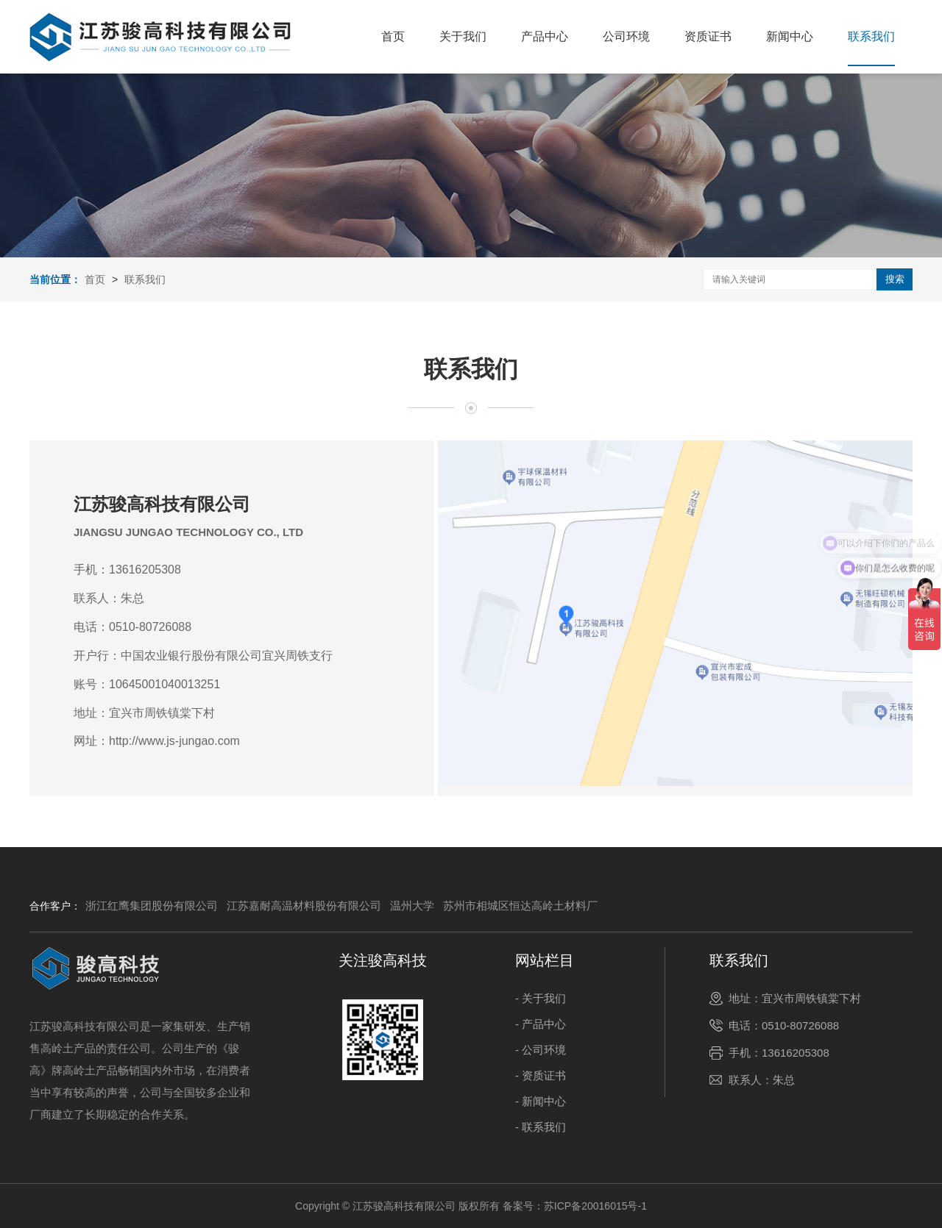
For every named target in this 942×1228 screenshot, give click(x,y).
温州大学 (412, 905)
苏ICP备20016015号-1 (595, 1206)
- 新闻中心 (540, 1101)
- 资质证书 (540, 1075)
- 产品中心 (540, 1024)
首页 (393, 36)
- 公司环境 (540, 1049)
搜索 (894, 279)
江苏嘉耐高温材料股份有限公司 (304, 905)
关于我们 (462, 36)
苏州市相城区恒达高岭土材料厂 (520, 905)
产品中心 (544, 36)
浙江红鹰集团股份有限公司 (151, 905)
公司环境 (626, 36)
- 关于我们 (540, 998)
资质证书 (708, 36)
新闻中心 (789, 36)
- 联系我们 (540, 1127)
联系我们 (871, 36)
